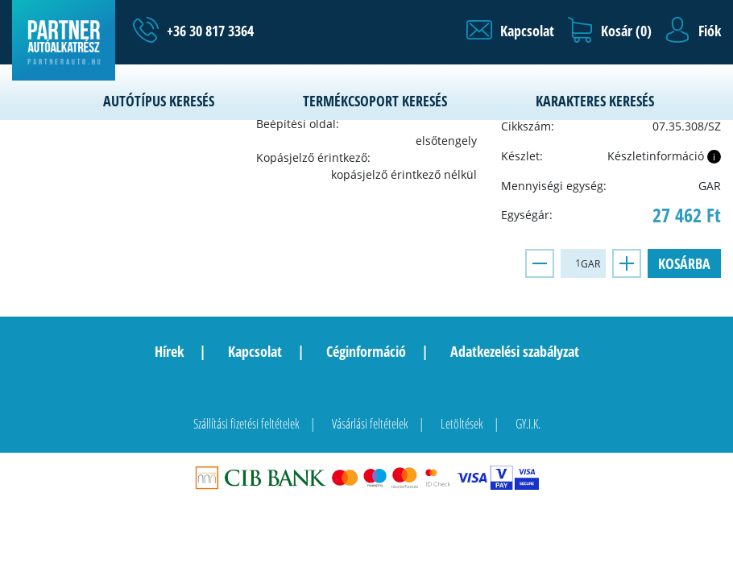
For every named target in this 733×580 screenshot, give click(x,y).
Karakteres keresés (595, 100)
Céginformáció (366, 351)
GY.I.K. (528, 424)
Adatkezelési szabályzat (514, 351)
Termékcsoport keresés (375, 100)
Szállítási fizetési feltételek (246, 424)
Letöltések (462, 424)
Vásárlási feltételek (370, 424)
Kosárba (684, 263)
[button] (510, 30)
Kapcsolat (255, 351)
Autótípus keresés (158, 100)
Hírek (169, 351)
